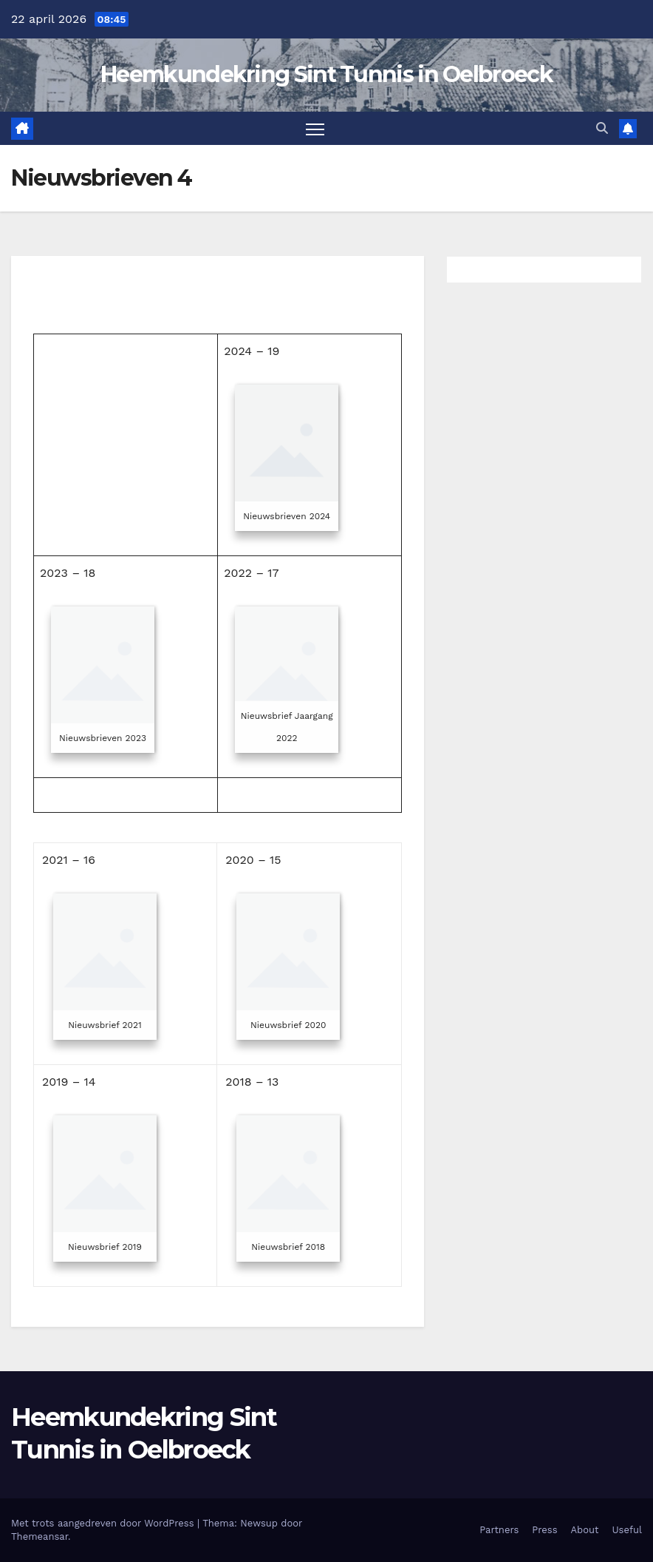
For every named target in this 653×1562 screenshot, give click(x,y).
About (585, 1529)
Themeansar (39, 1536)
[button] (602, 128)
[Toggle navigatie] (315, 128)
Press (544, 1529)
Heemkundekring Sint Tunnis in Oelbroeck (326, 74)
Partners (499, 1529)
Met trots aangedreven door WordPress (104, 1523)
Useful (627, 1529)
